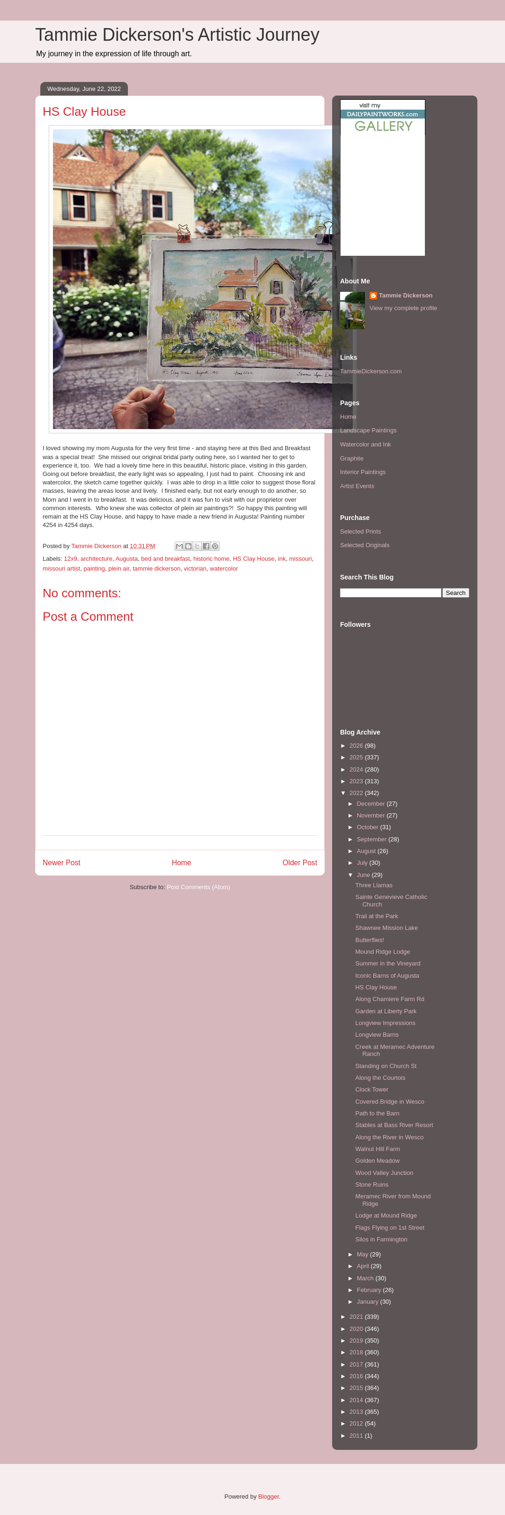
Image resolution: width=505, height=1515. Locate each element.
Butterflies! (369, 939)
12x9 (70, 558)
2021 (357, 1316)
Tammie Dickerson (406, 295)
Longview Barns (377, 1034)
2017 (357, 1364)
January (368, 1301)
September (372, 839)
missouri (300, 558)
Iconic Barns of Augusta (387, 975)
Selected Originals (365, 545)
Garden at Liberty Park (385, 1011)
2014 (357, 1400)
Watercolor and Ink (365, 444)
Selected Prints (360, 531)
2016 (357, 1376)
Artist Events (357, 486)
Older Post (299, 863)
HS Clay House (254, 558)
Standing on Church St (385, 1065)
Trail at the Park (376, 916)
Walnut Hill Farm (377, 1148)
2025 (357, 757)
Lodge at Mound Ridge (386, 1215)
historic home (211, 558)
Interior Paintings (363, 471)
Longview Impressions (385, 1022)
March (366, 1278)
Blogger (268, 1496)
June (364, 874)
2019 (357, 1340)
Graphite (352, 458)
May (363, 1254)
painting (94, 568)
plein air (118, 568)
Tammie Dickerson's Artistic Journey (177, 35)
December (372, 803)
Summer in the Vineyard (387, 963)
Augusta (126, 558)
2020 (357, 1328)
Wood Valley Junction (384, 1172)
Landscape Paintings (368, 430)
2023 (357, 781)
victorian (195, 568)
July (363, 862)
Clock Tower (371, 1089)
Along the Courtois (380, 1077)
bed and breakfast (165, 558)
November (372, 815)
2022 (357, 792)
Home (182, 863)
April (364, 1266)
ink (282, 558)
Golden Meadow (377, 1160)
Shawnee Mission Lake (386, 927)
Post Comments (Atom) (198, 887)
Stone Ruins (371, 1184)
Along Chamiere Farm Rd (389, 999)
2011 (357, 1435)
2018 (357, 1352)
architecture (96, 558)
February (370, 1289)
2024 (357, 769)
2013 (357, 1411)
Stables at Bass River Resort (394, 1125)
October (368, 827)
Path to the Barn (377, 1113)
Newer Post (62, 863)
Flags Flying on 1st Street (389, 1227)
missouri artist (61, 568)
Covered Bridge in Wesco (389, 1101)
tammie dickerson (156, 568)
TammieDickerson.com (370, 371)
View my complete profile (403, 308)
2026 (357, 745)
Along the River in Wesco (389, 1137)
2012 (357, 1423)
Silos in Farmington (381, 1239)
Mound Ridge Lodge (382, 951)
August (367, 850)
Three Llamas (373, 885)
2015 (357, 1387)
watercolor (224, 568)
